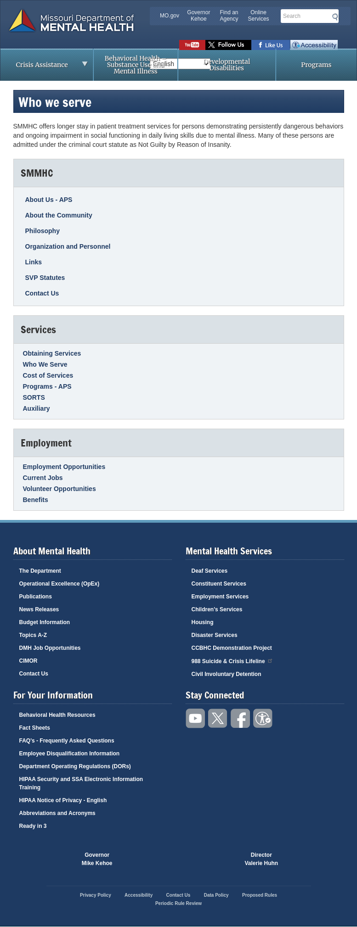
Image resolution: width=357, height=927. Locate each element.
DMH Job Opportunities (50, 648)
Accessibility (314, 45)
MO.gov (169, 15)
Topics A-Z (33, 635)
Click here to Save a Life (212, 859)
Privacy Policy (95, 895)
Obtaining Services (52, 353)
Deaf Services (210, 571)
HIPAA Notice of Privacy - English (63, 800)
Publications (35, 596)
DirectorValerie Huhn (261, 859)
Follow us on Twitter (228, 45)
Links (33, 262)
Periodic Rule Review (178, 903)
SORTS (34, 397)
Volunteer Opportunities (59, 488)
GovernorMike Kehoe (97, 859)
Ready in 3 (33, 826)
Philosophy (42, 231)
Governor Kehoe (198, 15)
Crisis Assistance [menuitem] (44, 67)
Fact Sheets (34, 728)
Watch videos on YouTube (192, 45)
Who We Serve (45, 364)
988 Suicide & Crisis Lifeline (232, 661)
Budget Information (44, 622)
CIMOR (28, 661)
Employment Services (220, 596)
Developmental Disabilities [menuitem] (226, 64)
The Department (40, 571)
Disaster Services (215, 635)
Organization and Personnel (68, 246)
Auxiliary (36, 408)
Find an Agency (229, 15)
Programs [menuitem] (316, 65)
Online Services (258, 15)
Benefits (35, 499)
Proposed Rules (259, 895)
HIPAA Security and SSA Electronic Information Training (81, 783)
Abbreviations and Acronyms (57, 813)
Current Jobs (43, 477)
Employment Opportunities (64, 466)
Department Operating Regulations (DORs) (75, 766)
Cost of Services (48, 375)
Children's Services (217, 609)
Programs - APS (47, 386)
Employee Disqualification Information (69, 753)
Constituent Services (219, 584)
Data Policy (216, 895)
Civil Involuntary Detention (226, 674)
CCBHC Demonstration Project (232, 648)
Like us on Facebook (270, 45)
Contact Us (42, 293)
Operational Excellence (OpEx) (59, 584)
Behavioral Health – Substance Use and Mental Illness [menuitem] (136, 64)
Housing (203, 622)
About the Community (58, 215)
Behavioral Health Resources (57, 715)
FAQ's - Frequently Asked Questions (66, 740)
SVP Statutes (45, 277)
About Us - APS (49, 199)
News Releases (39, 609)
